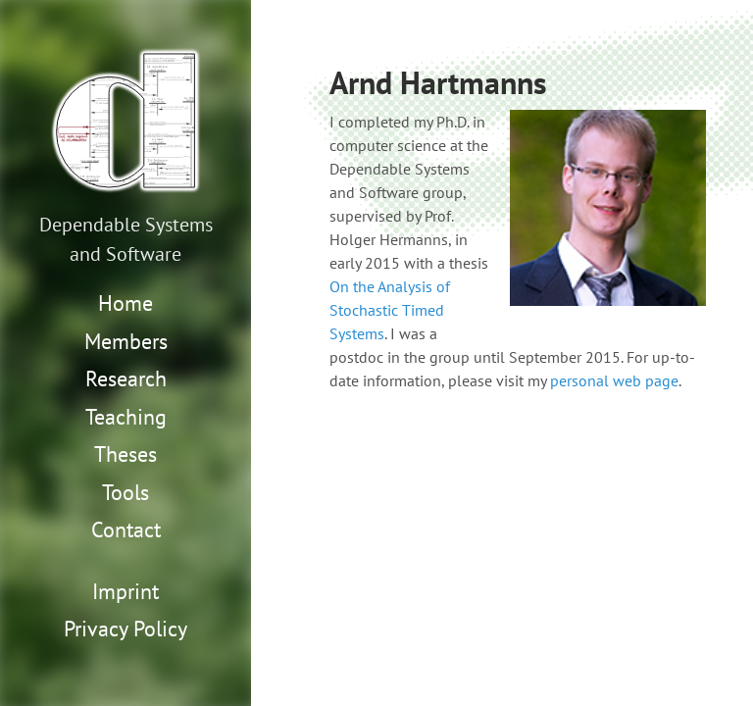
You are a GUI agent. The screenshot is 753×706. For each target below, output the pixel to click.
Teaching (126, 416)
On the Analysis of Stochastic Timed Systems (389, 310)
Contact (126, 529)
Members (126, 341)
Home (125, 303)
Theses (125, 454)
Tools (125, 492)
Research (126, 378)
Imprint (125, 591)
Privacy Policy (125, 628)
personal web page (614, 380)
